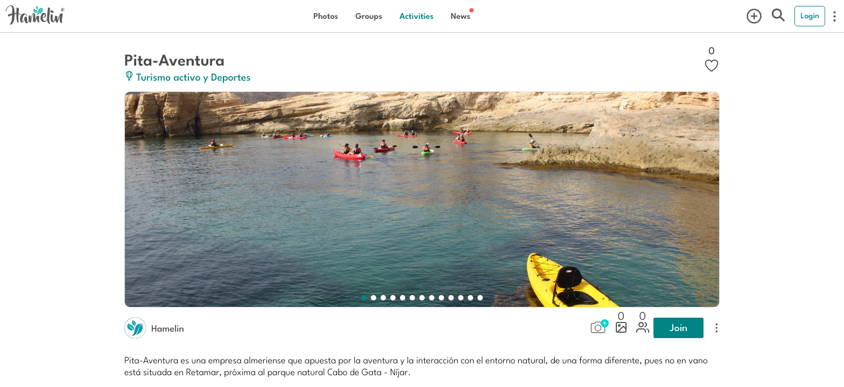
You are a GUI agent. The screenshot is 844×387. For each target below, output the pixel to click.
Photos (325, 16)
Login (809, 15)
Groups (368, 16)
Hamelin (167, 328)
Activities (416, 16)
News (460, 16)
